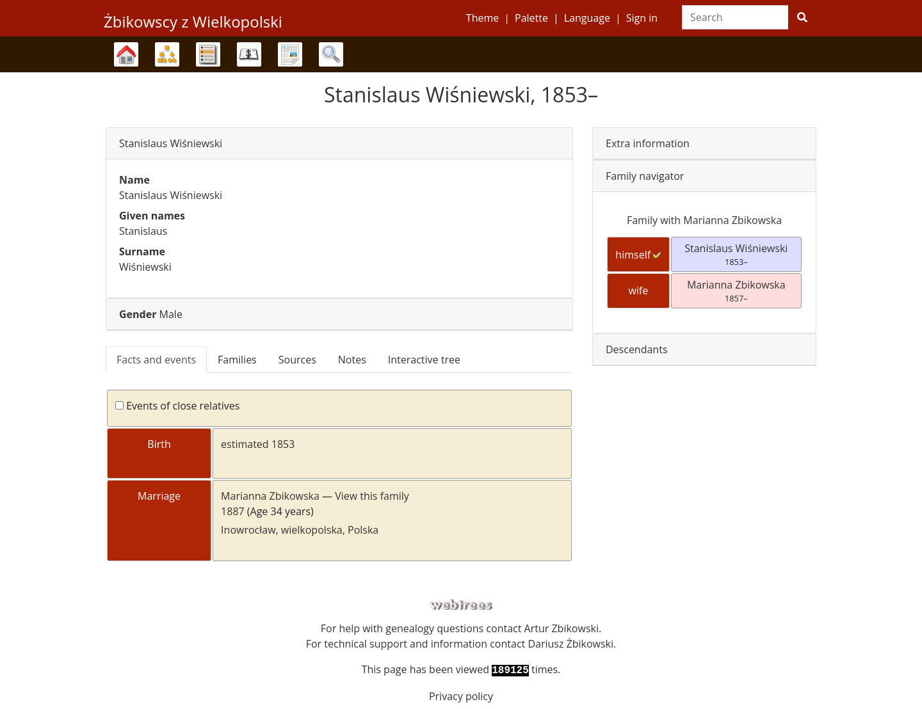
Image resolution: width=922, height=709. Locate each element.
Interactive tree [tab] (424, 360)
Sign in (642, 18)
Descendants (637, 349)
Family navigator (645, 176)
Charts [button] (167, 54)
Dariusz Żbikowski (570, 644)
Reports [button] (290, 54)
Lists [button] (208, 54)
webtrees (461, 605)
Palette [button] (531, 18)
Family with (704, 220)
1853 (283, 444)
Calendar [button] (249, 54)
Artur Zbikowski (561, 628)
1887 (233, 511)
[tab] (339, 143)
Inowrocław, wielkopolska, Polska (299, 530)
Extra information (648, 143)
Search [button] (331, 54)
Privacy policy (461, 696)
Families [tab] (237, 360)
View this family (372, 496)
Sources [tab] (297, 360)
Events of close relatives (177, 406)
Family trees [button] (126, 54)
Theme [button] (482, 18)
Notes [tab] (352, 360)
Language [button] (587, 18)
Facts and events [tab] (156, 360)
